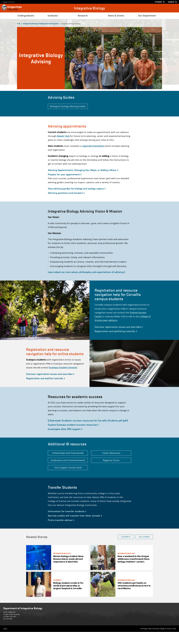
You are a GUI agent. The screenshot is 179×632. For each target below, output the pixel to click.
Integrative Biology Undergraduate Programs (41, 24)
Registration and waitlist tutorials (45, 378)
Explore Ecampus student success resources (73, 424)
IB (19, 24)
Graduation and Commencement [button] (68, 460)
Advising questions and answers (66, 192)
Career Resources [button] (111, 452)
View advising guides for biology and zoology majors (77, 188)
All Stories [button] (144, 537)
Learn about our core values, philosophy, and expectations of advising (86, 271)
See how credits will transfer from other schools (75, 515)
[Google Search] (173, 2)
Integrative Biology (89, 8)
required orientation (93, 145)
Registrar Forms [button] (111, 460)
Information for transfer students (67, 511)
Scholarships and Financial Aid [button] (67, 452)
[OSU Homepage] (12, 10)
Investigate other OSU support (65, 428)
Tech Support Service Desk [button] (68, 467)
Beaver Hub (63, 136)
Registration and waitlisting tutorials (116, 331)
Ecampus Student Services (63, 367)
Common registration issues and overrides (119, 326)
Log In (5, 629)
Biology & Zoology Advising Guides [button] (68, 106)
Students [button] (125, 537)
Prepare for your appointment (65, 174)
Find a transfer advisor (61, 519)
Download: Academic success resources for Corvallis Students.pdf (88, 420)
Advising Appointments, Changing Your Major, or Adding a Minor (83, 170)
